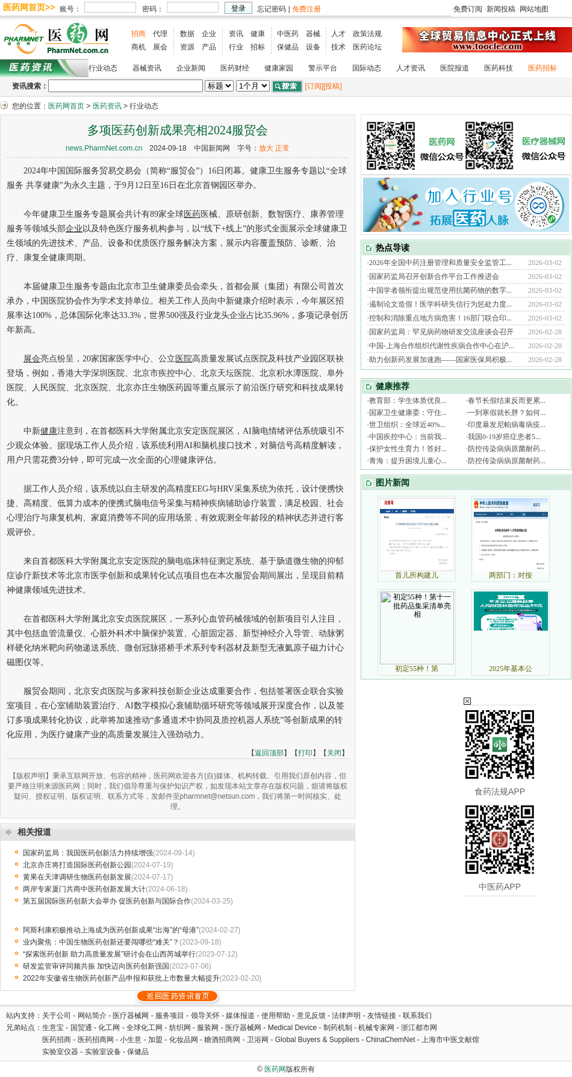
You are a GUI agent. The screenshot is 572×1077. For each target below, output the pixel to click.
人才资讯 (410, 68)
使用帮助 (275, 1015)
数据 (187, 34)
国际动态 (366, 68)
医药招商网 (96, 1039)
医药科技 (498, 68)
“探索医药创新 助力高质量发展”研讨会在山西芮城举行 (109, 954)
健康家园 (278, 68)
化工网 (109, 1027)
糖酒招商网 (222, 1039)
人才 (338, 34)
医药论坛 (367, 47)
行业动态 (103, 68)
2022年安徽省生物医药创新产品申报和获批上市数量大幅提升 (121, 978)
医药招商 (56, 1039)
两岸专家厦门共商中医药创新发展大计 (84, 889)
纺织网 (180, 1027)
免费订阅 (467, 9)
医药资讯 (107, 106)
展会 (160, 47)
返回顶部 (269, 753)
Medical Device (292, 1027)
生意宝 (53, 1027)
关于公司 (56, 1015)
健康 (257, 34)
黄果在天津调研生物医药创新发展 (77, 877)
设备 (313, 47)
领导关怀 (205, 1015)
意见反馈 (311, 1015)
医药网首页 (66, 106)
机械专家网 (376, 1027)
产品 (209, 47)
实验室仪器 (60, 1051)
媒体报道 (240, 1015)
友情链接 (381, 1015)
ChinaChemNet (390, 1039)
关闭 (334, 753)
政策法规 (367, 34)
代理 (160, 34)
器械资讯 (146, 68)
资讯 (236, 34)
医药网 (275, 1069)
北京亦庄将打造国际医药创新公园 (77, 865)
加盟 (156, 1039)
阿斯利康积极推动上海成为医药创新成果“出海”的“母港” (111, 930)
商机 (138, 47)
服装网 (208, 1027)
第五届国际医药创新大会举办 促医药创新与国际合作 (107, 901)
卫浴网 (258, 1039)
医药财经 (234, 68)
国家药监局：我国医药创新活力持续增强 (88, 853)
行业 (236, 47)
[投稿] (332, 86)
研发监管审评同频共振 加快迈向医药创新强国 (96, 966)
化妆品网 (183, 1039)
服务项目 (169, 1015)
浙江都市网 (419, 1027)
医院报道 (454, 68)
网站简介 (92, 1015)
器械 (313, 34)
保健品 (288, 47)
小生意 (130, 1039)
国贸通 (81, 1027)
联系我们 (417, 1015)
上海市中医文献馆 (450, 1039)
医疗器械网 (131, 1015)
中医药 (288, 34)
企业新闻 (190, 68)
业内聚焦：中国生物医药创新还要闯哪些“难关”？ (101, 942)
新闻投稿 (501, 9)
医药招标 (542, 68)
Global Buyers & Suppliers (317, 1039)
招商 (138, 34)
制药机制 (337, 1027)
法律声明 (346, 1015)
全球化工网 (144, 1027)
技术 (338, 47)
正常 (282, 148)
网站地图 (534, 9)
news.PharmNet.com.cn (104, 148)
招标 (257, 47)
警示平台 (322, 68)
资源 (187, 47)
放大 (266, 148)
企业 (209, 34)
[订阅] (314, 86)
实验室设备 (103, 1051)
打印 (305, 753)
